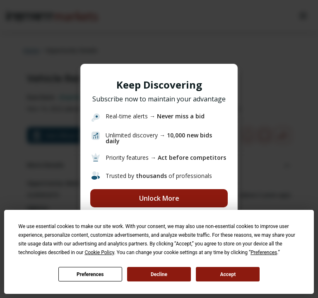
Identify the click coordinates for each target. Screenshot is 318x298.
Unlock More (159, 198)
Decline (159, 274)
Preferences (90, 274)
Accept (228, 274)
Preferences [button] (264, 252)
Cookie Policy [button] (99, 252)
